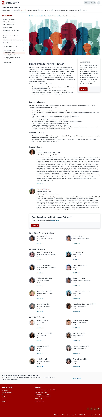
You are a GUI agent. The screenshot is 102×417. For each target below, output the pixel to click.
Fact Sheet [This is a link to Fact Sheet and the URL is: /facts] (4, 397)
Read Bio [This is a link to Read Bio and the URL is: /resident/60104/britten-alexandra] (39, 243)
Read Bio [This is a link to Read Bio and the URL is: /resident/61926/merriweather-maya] (75, 311)
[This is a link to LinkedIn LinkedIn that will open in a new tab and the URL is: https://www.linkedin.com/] (95, 410)
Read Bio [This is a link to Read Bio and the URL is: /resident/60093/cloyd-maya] (39, 272)
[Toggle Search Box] (98, 2)
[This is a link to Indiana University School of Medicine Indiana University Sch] (10, 2)
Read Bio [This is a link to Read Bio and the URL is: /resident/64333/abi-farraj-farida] (75, 272)
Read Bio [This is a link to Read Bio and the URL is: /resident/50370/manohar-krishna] (39, 285)
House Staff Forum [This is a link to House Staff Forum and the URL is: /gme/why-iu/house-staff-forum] (7, 27)
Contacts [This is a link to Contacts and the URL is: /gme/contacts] (85, 10)
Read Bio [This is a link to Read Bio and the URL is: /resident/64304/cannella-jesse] (39, 259)
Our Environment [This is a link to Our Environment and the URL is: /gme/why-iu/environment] (7, 33)
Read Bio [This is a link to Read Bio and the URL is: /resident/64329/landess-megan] (75, 353)
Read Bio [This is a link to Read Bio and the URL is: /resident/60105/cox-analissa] (75, 243)
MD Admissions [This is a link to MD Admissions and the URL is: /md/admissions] (5, 390)
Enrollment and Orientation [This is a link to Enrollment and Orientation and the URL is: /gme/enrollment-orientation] (72, 10)
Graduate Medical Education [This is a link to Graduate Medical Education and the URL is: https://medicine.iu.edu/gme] (11, 8)
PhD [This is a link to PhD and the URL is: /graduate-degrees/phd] (3, 394)
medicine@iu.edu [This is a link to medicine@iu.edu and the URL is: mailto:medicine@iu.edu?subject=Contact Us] (39, 401)
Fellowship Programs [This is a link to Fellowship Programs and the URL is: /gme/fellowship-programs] (46, 10)
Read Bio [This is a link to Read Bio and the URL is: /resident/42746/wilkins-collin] (39, 327)
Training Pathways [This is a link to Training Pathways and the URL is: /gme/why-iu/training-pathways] (57, 16)
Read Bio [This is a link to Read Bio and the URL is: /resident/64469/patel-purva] (75, 259)
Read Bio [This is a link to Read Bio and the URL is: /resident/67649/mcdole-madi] (75, 340)
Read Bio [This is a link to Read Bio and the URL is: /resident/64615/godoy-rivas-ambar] (75, 298)
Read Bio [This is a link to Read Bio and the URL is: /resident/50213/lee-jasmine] (75, 285)
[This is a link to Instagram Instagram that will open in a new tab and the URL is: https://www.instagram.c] (91, 410)
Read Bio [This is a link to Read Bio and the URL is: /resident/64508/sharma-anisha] (75, 366)
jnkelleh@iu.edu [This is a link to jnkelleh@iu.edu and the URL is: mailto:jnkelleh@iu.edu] (54, 220)
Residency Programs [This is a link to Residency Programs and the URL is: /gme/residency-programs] (32, 10)
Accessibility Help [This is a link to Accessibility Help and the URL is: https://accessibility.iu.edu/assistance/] (61, 415)
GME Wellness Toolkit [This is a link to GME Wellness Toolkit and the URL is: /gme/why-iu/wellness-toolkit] (8, 24)
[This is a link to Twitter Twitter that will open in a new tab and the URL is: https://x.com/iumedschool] (98, 410)
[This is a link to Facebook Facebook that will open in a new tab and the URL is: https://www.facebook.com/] (88, 410)
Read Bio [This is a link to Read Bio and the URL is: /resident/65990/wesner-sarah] (39, 353)
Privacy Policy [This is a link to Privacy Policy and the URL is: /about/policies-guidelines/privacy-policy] (70, 415)
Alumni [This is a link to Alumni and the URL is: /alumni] (3, 399)
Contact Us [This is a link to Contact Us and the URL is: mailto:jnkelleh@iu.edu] (35, 225)
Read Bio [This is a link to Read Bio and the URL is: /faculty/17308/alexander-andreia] (39, 183)
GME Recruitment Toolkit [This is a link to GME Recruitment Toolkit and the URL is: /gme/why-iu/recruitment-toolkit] (9, 22)
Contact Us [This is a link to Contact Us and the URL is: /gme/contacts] (76, 378)
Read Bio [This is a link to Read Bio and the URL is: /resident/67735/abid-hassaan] (75, 327)
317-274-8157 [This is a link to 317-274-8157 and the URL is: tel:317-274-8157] (38, 399)
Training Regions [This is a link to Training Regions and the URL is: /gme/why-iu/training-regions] (7, 62)
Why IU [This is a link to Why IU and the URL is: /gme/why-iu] (22, 10)
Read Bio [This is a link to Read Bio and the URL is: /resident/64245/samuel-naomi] (39, 298)
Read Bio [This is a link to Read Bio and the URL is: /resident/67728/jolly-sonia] (39, 366)
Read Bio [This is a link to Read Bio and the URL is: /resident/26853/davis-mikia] (39, 340)
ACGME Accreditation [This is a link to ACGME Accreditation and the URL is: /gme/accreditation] (59, 10)
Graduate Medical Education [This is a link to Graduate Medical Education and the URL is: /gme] (39, 16)
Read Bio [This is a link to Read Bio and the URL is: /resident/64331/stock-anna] (39, 311)
